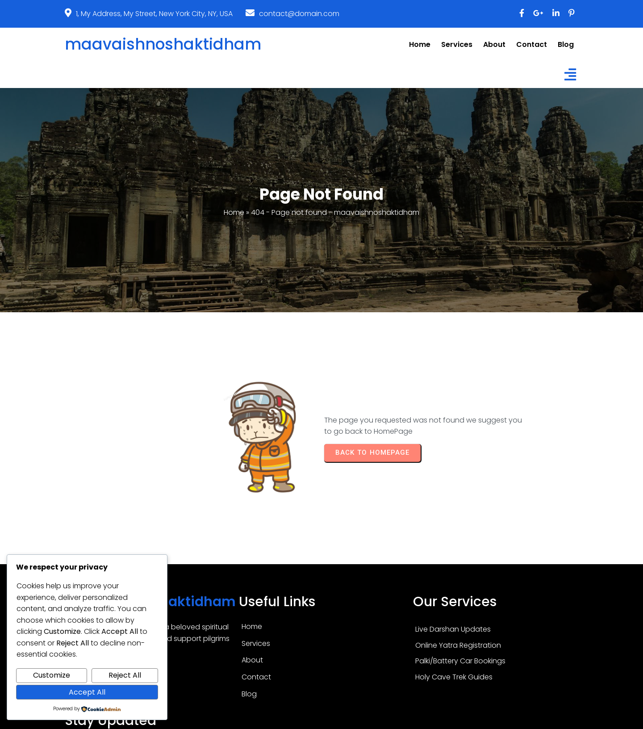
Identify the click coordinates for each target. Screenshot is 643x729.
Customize (51, 675)
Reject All (125, 675)
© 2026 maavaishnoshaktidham (321, 719)
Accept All (87, 692)
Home (234, 186)
